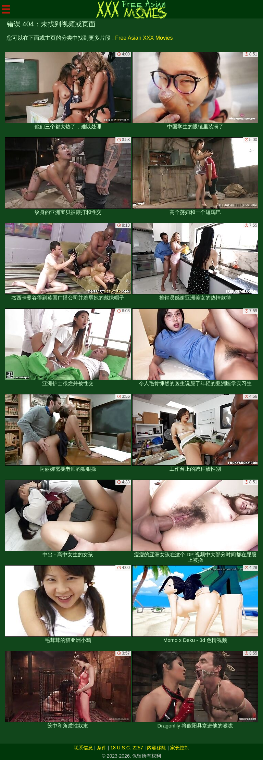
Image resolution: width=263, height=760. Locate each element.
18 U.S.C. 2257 (126, 747)
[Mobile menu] (6, 9)
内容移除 (156, 747)
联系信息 (83, 747)
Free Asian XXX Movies (144, 38)
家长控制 (179, 747)
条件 (102, 747)
